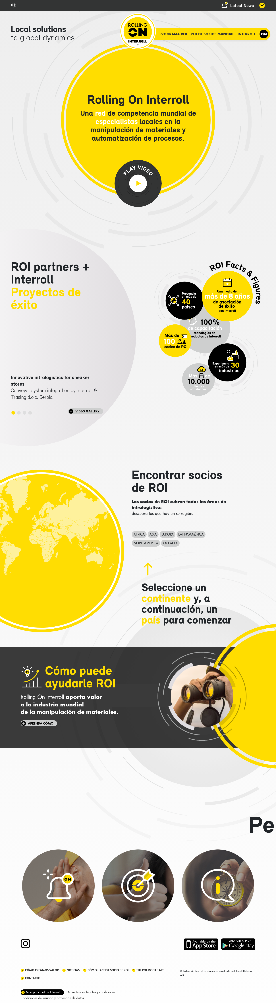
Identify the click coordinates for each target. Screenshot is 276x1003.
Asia (153, 534)
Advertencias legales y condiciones (91, 992)
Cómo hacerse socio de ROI (108, 970)
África (139, 534)
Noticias (73, 970)
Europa (167, 534)
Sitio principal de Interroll (43, 992)
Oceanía (170, 543)
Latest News (242, 6)
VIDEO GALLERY (87, 411)
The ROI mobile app (150, 970)
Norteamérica (146, 543)
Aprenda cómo (40, 723)
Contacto (32, 978)
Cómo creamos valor (42, 970)
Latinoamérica (191, 534)
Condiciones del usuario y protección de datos (52, 998)
